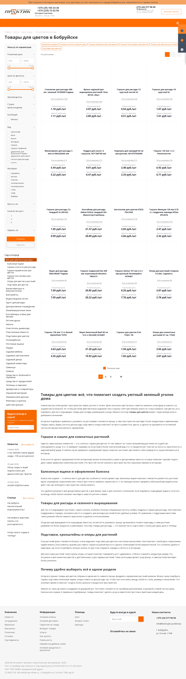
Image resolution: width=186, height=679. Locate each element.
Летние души (13, 320)
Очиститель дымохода (17, 328)
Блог (77, 617)
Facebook (120, 637)
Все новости (27, 444)
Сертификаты (12, 640)
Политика (10, 632)
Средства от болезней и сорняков (18, 376)
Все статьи (28, 498)
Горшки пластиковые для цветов (134, 44)
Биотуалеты (12, 294)
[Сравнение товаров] (182, 48)
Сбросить (21, 245)
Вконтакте (113, 637)
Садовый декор (14, 359)
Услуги (43, 632)
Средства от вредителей (19, 381)
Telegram (133, 637)
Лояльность (46, 640)
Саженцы (10, 367)
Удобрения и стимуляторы (19, 389)
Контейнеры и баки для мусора (18, 315)
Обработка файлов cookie (53, 643)
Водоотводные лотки (17, 298)
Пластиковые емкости (17, 332)
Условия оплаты (48, 617)
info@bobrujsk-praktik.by (168, 623)
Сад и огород (12, 255)
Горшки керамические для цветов (103, 44)
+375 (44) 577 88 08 (145, 7)
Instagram (126, 637)
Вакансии (9, 624)
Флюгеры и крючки (16, 400)
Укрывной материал (16, 393)
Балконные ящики (49, 44)
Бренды (79, 624)
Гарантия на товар (49, 624)
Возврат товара (48, 628)
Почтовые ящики (15, 343)
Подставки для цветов (51, 48)
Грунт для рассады (15, 302)
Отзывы (9, 636)
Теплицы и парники (16, 385)
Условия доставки (49, 620)
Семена (10, 371)
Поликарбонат (13, 339)
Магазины (10, 628)
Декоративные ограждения (20, 306)
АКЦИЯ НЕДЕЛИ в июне (18, 485)
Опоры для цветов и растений (164, 44)
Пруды (9, 347)
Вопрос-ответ (82, 620)
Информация (47, 612)
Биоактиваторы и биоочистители (15, 289)
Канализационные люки (18, 310)
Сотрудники (11, 620)
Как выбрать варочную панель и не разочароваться (18, 521)
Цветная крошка (14, 404)
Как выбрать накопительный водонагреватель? (16, 506)
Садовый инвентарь (16, 363)
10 (121, 376)
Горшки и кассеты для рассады (73, 44)
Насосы (9, 324)
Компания (11, 612)
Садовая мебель (14, 351)
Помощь (80, 612)
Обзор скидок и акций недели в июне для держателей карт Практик (19, 470)
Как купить (45, 636)
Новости (9, 617)
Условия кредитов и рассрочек (50, 648)
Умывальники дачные (17, 396)
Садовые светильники (17, 355)
